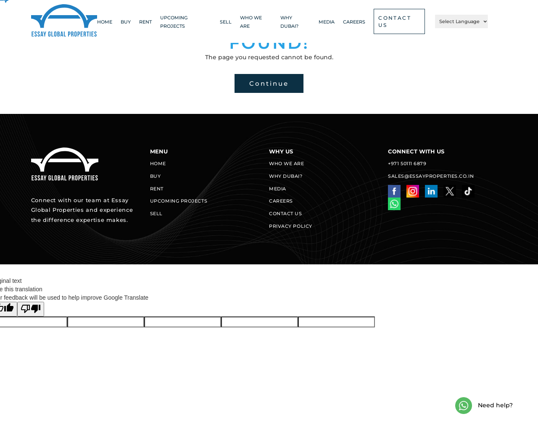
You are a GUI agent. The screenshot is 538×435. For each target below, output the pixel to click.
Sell (226, 22)
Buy (126, 22)
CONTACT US (394, 21)
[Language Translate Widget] (461, 21)
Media (327, 22)
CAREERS (354, 22)
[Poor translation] (30, 309)
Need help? (484, 405)
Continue (269, 83)
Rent (145, 22)
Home (104, 22)
